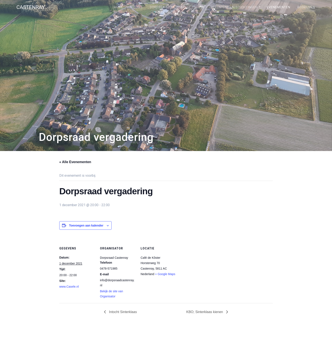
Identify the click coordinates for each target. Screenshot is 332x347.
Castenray (31, 7)
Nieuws (136, 7)
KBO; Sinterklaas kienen (205, 312)
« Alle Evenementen (75, 162)
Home (118, 7)
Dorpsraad (160, 7)
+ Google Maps (165, 274)
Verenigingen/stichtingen (234, 7)
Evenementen (278, 7)
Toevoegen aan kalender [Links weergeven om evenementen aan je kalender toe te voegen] (86, 225)
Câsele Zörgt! (190, 7)
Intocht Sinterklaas (122, 312)
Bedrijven (306, 7)
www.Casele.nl (69, 286)
